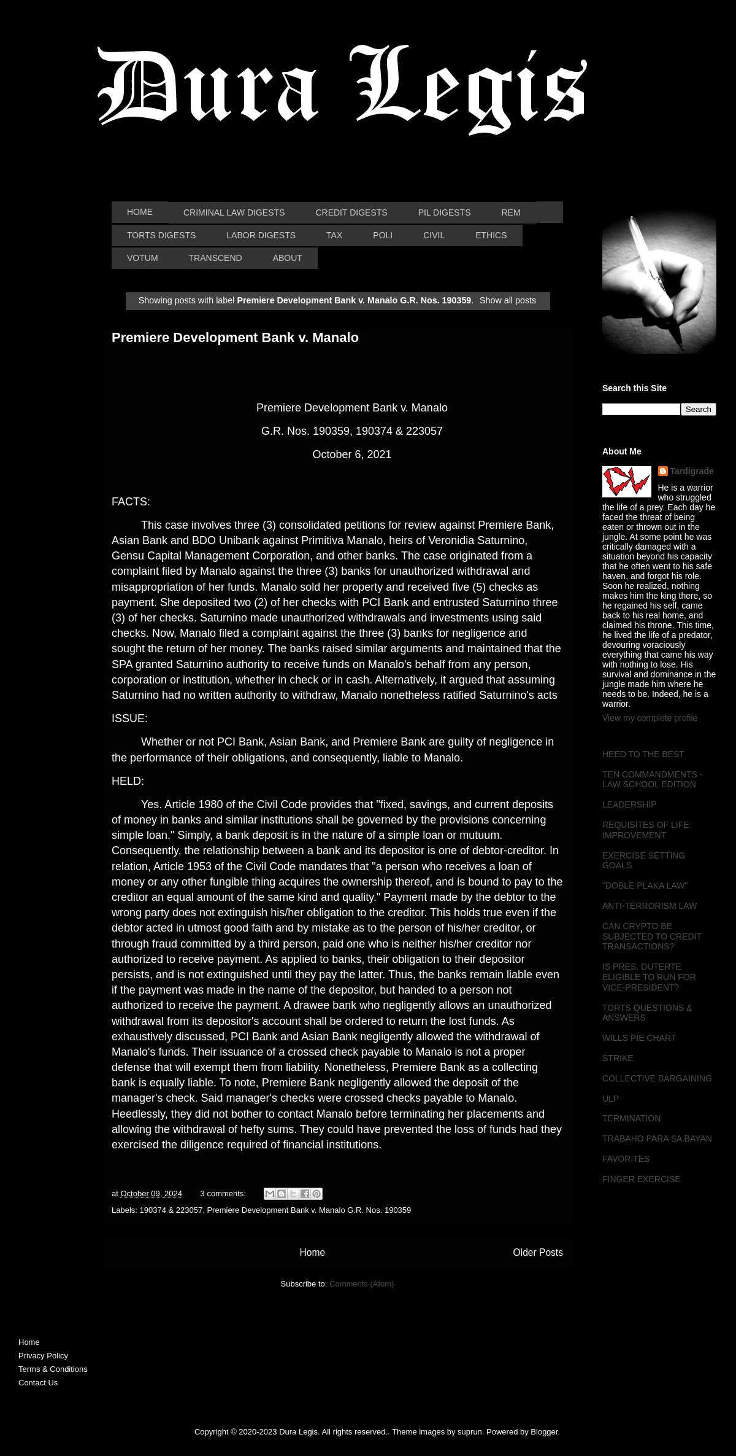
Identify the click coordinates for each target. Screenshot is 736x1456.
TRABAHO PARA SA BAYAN (657, 1138)
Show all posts (508, 300)
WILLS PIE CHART (639, 1038)
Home (312, 1252)
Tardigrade (692, 471)
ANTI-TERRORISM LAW (649, 906)
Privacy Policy (43, 1355)
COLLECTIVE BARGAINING (657, 1078)
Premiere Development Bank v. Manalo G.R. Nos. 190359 (309, 1210)
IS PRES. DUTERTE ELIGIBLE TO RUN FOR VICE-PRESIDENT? (649, 977)
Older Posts (538, 1252)
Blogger (544, 1431)
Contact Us (38, 1382)
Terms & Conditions (53, 1369)
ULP (610, 1099)
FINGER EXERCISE (641, 1179)
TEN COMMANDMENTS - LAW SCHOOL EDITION (652, 779)
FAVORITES (626, 1159)
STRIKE (618, 1058)
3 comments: (224, 1193)
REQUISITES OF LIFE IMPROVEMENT (645, 830)
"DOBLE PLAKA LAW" (645, 885)
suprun (470, 1431)
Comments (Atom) (361, 1283)
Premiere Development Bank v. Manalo (235, 337)
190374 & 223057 (171, 1210)
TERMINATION (631, 1118)
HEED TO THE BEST (643, 754)
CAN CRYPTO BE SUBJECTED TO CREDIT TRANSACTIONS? (652, 936)
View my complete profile (649, 718)
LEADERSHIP (629, 804)
